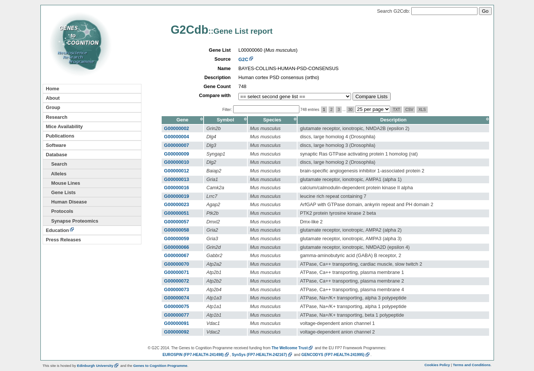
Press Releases (63, 239)
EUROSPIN (196, 355)
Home (52, 88)
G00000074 (176, 298)
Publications (60, 136)
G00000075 (176, 306)
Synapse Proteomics (72, 221)
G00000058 (176, 230)
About (53, 98)
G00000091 (176, 323)
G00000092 (176, 332)
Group (53, 107)
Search (56, 164)
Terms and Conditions (472, 365)
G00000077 (176, 315)
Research (57, 117)
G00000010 (176, 162)
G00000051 (176, 213)
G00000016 (176, 187)
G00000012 (176, 171)
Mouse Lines (63, 183)
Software (56, 145)
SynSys (262, 355)
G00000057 (176, 221)
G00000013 (176, 179)
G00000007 (176, 145)
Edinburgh (98, 366)
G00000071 (176, 272)
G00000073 (176, 289)
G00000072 (176, 281)
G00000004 (176, 136)
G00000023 (176, 204)
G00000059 (176, 238)
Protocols (59, 211)
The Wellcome (293, 348)
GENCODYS (335, 355)
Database (56, 154)
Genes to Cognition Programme (160, 366)
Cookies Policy (437, 365)
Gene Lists (61, 192)
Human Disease (66, 202)
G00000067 (176, 255)
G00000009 (176, 154)
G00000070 (176, 264)
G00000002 (176, 128)
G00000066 (176, 247)
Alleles (56, 174)
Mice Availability (64, 126)
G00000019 (176, 196)
